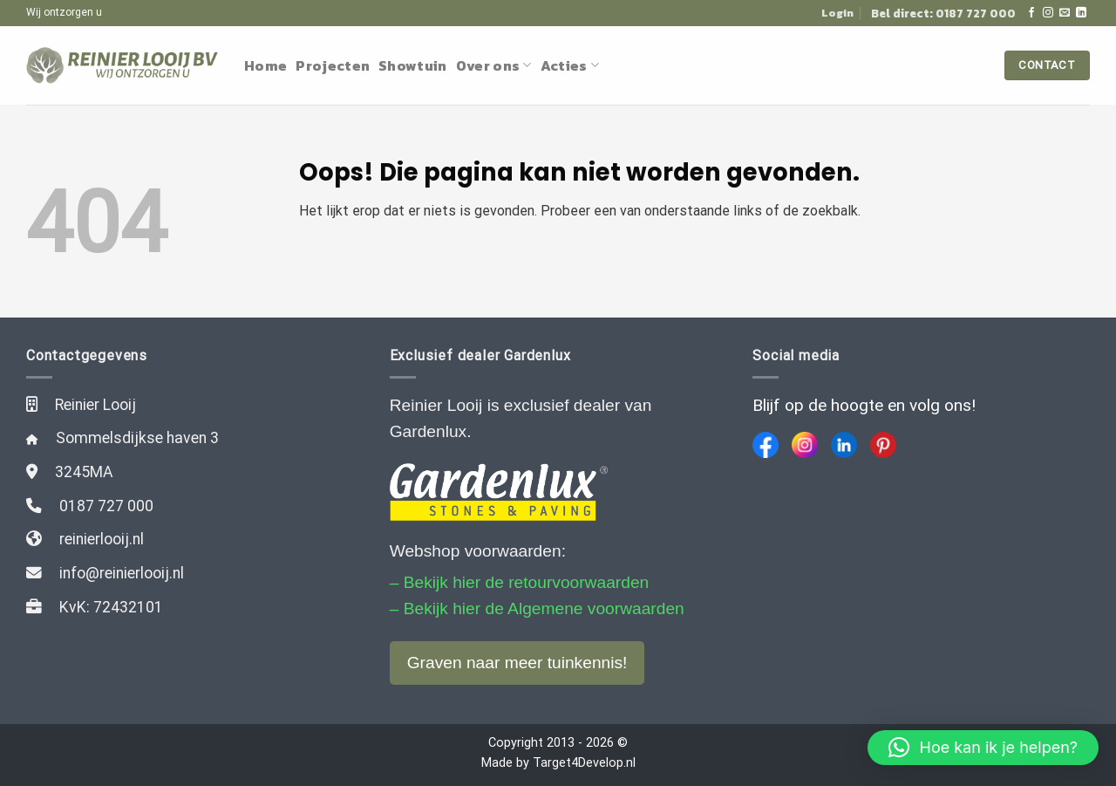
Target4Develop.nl (584, 762)
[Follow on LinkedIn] (1081, 13)
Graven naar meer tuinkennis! (517, 662)
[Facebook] (765, 445)
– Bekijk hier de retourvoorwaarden (520, 582)
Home (265, 65)
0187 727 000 (106, 506)
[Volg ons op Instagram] (1048, 13)
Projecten (333, 65)
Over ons (494, 65)
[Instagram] (805, 445)
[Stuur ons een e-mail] (1064, 13)
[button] (983, 747)
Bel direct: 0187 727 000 (943, 13)
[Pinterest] (883, 445)
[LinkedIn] (844, 445)
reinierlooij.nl (101, 539)
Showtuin (412, 65)
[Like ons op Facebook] (1031, 13)
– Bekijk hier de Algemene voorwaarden (537, 608)
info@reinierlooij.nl (121, 573)
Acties (570, 65)
